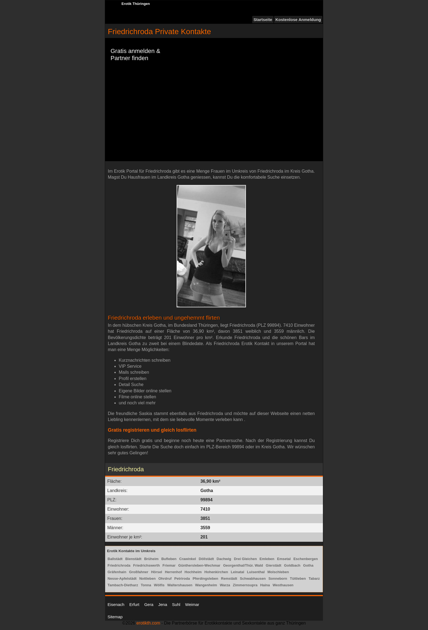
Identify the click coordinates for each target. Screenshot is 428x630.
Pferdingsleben (205, 578)
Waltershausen (179, 585)
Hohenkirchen (216, 572)
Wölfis (159, 585)
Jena (162, 604)
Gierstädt (273, 565)
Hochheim (193, 572)
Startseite (263, 19)
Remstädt (229, 578)
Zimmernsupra (245, 585)
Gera (148, 604)
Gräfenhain (117, 572)
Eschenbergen (305, 559)
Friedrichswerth (146, 565)
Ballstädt (115, 559)
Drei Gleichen (245, 559)
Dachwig (224, 559)
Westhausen (283, 585)
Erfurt (134, 604)
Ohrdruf (164, 578)
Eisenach (116, 604)
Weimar (192, 604)
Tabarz (314, 578)
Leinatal (237, 572)
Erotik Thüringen (135, 4)
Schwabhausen (253, 578)
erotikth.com (148, 623)
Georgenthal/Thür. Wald (243, 565)
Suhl (176, 604)
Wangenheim (206, 585)
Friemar (169, 565)
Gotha (308, 565)
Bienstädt (133, 559)
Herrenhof (173, 572)
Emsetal (284, 559)
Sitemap (115, 616)
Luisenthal (256, 572)
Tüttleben (298, 578)
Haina (265, 585)
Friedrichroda (119, 565)
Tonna (146, 585)
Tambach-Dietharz (123, 585)
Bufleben (169, 559)
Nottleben (147, 578)
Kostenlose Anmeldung (298, 19)
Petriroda (182, 578)
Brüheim (151, 559)
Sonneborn (277, 578)
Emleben (267, 559)
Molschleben (278, 572)
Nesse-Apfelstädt (122, 578)
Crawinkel (187, 559)
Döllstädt (206, 559)
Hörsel (156, 572)
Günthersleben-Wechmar (199, 565)
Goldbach (292, 565)
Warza (225, 585)
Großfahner (138, 572)
